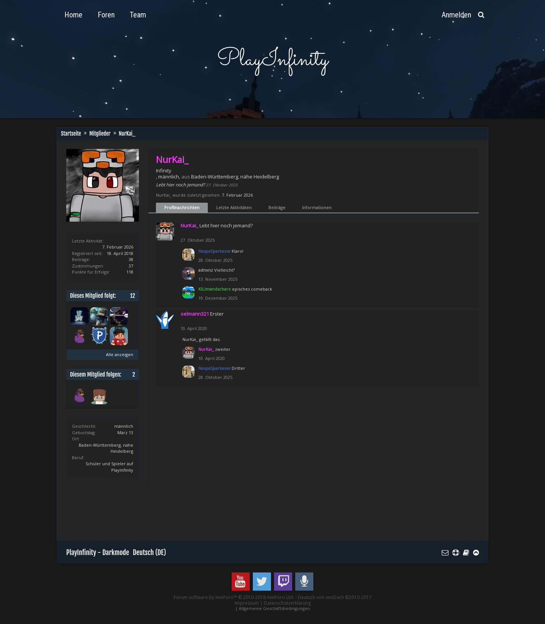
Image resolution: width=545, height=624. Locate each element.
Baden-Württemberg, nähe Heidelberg (235, 176)
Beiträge (276, 207)
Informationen (317, 207)
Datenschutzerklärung (287, 603)
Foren (106, 14)
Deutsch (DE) (149, 552)
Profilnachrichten (181, 207)
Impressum (247, 603)
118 (129, 272)
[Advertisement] (204, 513)
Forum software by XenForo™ (234, 597)
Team (138, 14)
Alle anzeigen (119, 354)
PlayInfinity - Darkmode (97, 552)
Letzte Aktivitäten (234, 207)
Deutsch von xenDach (335, 597)
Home (73, 14)
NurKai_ (190, 339)
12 (132, 295)
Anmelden (456, 14)
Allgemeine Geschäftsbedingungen (274, 608)
